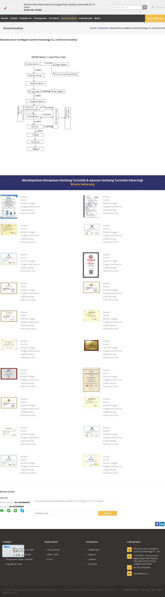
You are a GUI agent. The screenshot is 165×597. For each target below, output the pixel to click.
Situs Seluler (156, 589)
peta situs (145, 589)
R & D (49, 559)
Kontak (107, 513)
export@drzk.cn (140, 573)
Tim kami (91, 564)
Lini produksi (52, 549)
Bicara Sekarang (155, 18)
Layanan (91, 559)
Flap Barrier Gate (12, 564)
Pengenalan (93, 549)
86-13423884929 (22, 502)
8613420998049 (17, 506)
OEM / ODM (52, 554)
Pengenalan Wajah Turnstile (18, 559)
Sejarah (91, 554)
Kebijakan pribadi (131, 589)
